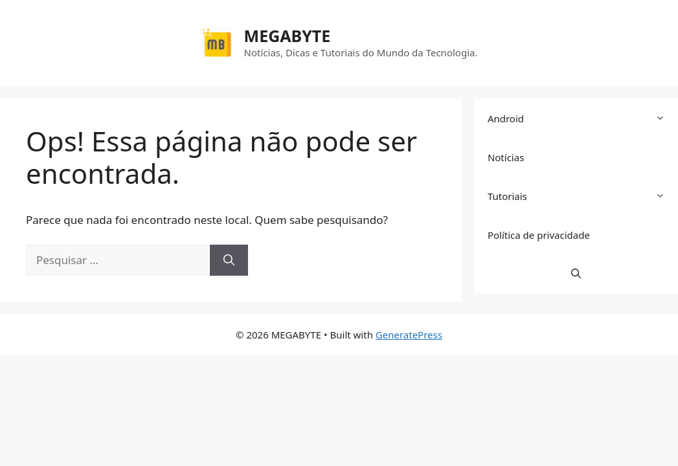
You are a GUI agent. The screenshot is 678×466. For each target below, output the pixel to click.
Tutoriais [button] (583, 196)
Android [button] (583, 118)
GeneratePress (409, 334)
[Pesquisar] (229, 260)
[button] (576, 273)
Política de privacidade (539, 234)
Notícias (506, 157)
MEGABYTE (287, 36)
